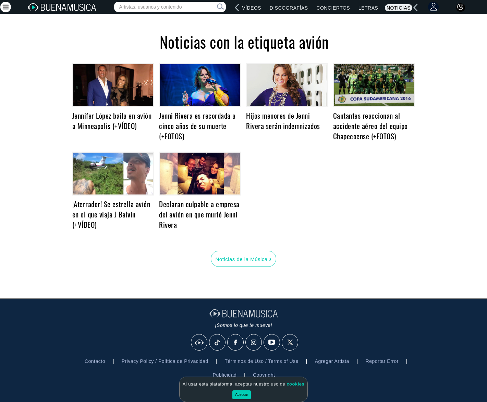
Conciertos (333, 8)
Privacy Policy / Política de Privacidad (165, 361)
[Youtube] (272, 342)
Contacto (95, 361)
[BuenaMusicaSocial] (199, 342)
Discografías (289, 8)
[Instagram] (254, 342)
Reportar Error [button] (382, 361)
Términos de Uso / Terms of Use (261, 361)
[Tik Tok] (217, 342)
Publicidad (225, 375)
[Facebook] (236, 342)
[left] (237, 7)
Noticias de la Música (243, 258)
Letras (368, 8)
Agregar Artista (332, 361)
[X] (290, 342)
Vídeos (251, 8)
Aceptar (241, 394)
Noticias (399, 8)
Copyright (264, 375)
